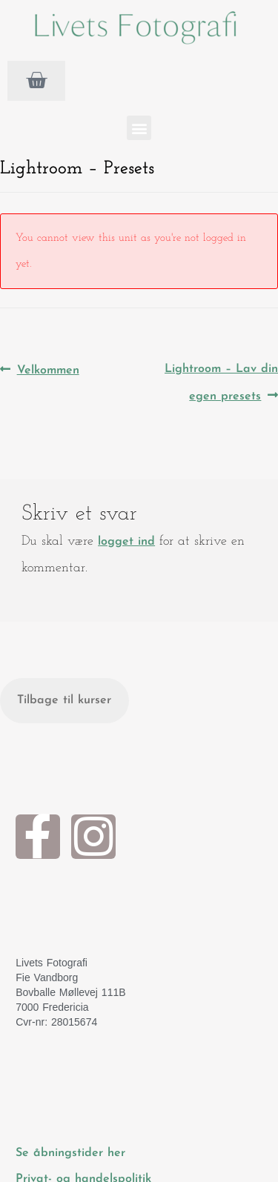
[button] (139, 128)
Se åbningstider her (73, 1153)
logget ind (126, 542)
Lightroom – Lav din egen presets (221, 379)
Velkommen (47, 366)
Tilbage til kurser (64, 700)
